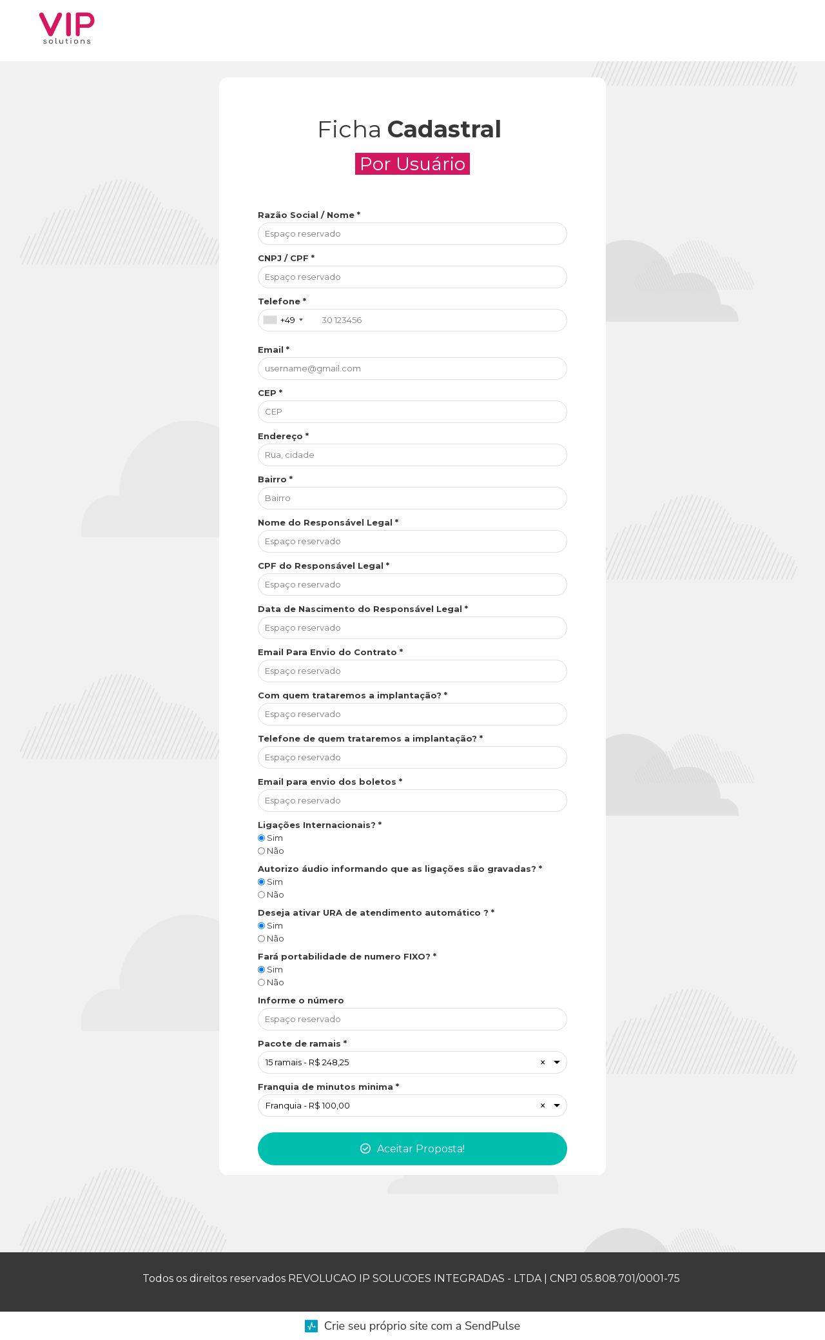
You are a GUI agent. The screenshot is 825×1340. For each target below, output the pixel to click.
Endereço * (283, 436)
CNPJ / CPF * (286, 258)
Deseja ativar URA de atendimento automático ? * (376, 912)
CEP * (270, 393)
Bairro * (275, 479)
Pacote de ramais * (302, 1043)
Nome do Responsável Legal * (328, 522)
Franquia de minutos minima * (328, 1086)
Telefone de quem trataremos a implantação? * (370, 738)
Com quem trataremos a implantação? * (352, 695)
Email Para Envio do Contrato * (330, 652)
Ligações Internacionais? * (320, 825)
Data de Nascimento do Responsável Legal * (363, 609)
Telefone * (282, 301)
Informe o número (301, 1000)
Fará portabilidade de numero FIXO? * (347, 956)
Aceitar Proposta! (412, 1149)
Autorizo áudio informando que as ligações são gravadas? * (400, 868)
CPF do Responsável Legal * (323, 565)
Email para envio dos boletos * (330, 781)
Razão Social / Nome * (309, 215)
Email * (273, 349)
